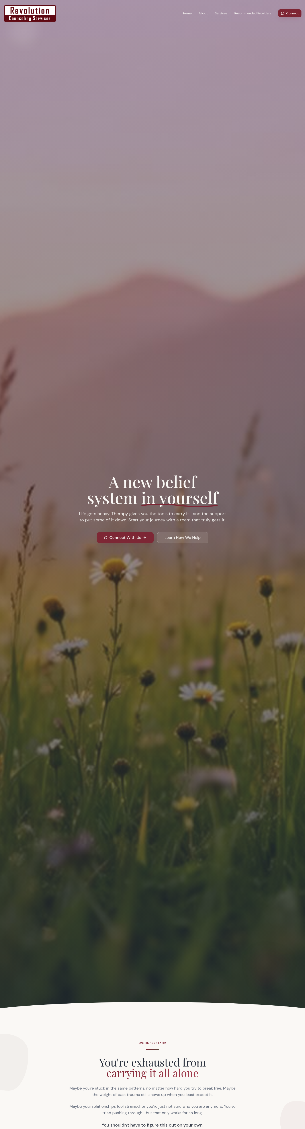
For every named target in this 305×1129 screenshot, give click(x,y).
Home (187, 13)
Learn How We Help (182, 539)
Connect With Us (125, 539)
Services (221, 13)
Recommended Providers (252, 13)
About (203, 13)
